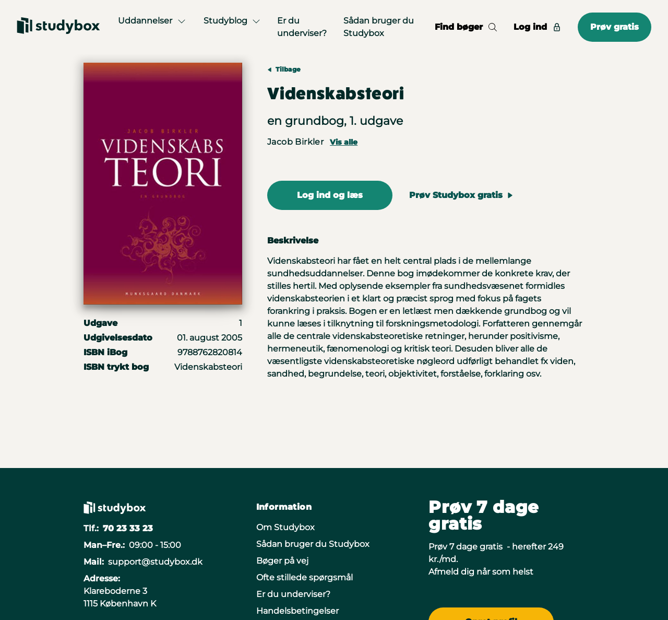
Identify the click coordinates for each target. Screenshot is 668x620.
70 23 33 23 (128, 528)
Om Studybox (285, 527)
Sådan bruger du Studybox (378, 27)
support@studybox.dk (155, 562)
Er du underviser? (302, 27)
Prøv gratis (614, 27)
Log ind (537, 27)
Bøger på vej (282, 561)
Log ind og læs (330, 195)
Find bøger (466, 27)
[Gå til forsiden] (58, 27)
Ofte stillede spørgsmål (304, 577)
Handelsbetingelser (297, 611)
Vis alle (343, 142)
